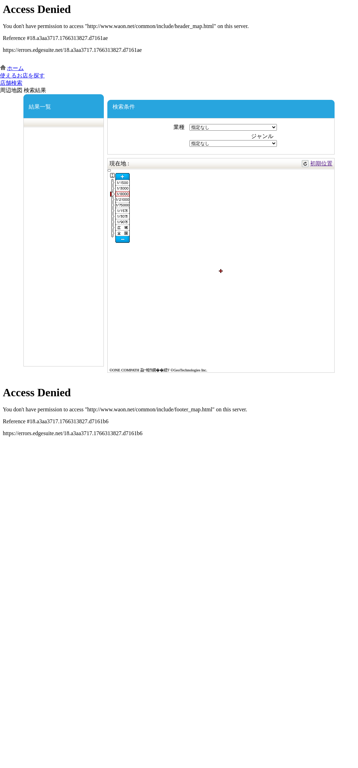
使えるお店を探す (22, 75)
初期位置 (321, 163)
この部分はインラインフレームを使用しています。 (179, 32)
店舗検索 (11, 83)
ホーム (15, 68)
